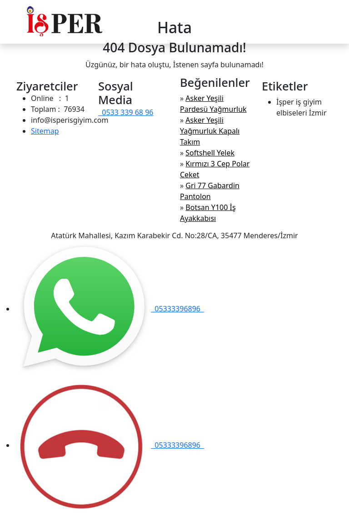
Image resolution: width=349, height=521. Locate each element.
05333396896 (109, 309)
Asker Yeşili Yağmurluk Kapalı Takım (209, 131)
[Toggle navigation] (327, 22)
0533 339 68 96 (125, 112)
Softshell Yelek (209, 153)
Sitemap (45, 131)
